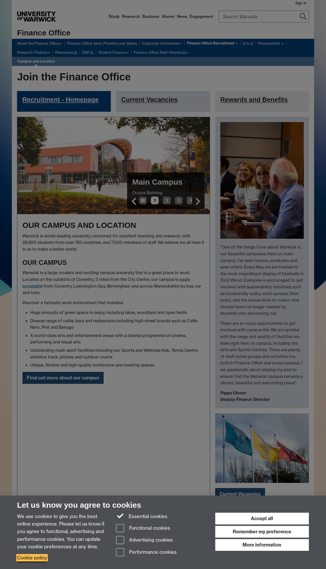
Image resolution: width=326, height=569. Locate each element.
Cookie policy (32, 558)
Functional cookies (143, 528)
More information (262, 545)
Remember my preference (262, 532)
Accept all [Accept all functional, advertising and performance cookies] (262, 518)
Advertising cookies (144, 540)
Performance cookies (146, 552)
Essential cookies (141, 516)
